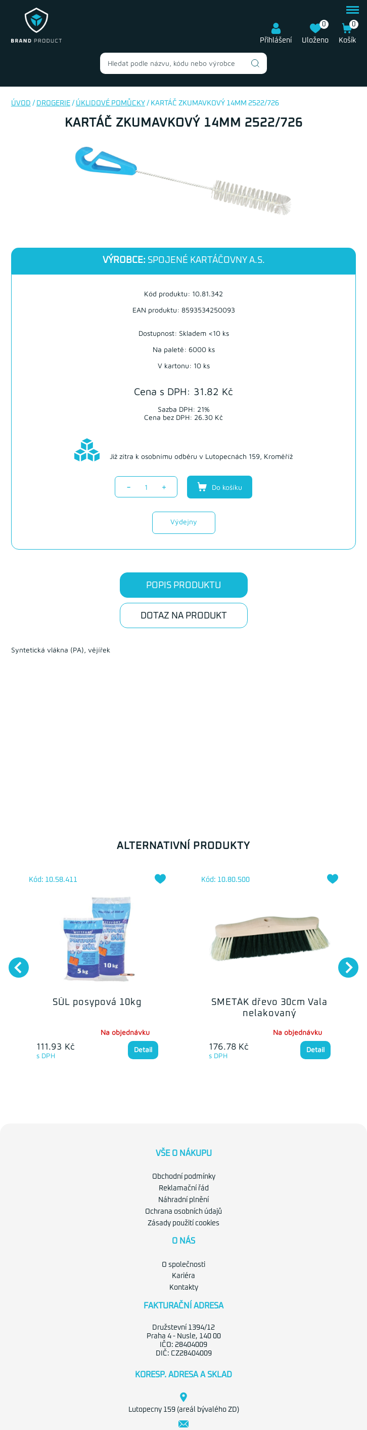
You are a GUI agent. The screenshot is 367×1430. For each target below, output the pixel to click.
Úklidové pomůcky (110, 103)
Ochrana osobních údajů (183, 1211)
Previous (14, 962)
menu (352, 10)
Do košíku (219, 487)
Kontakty (183, 1287)
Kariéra (183, 1276)
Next (343, 962)
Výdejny (183, 521)
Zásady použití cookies (183, 1223)
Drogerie (53, 103)
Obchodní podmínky (183, 1176)
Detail (143, 1049)
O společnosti (183, 1264)
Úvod (21, 103)
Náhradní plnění (183, 1200)
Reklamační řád (184, 1188)
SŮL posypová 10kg (97, 1002)
